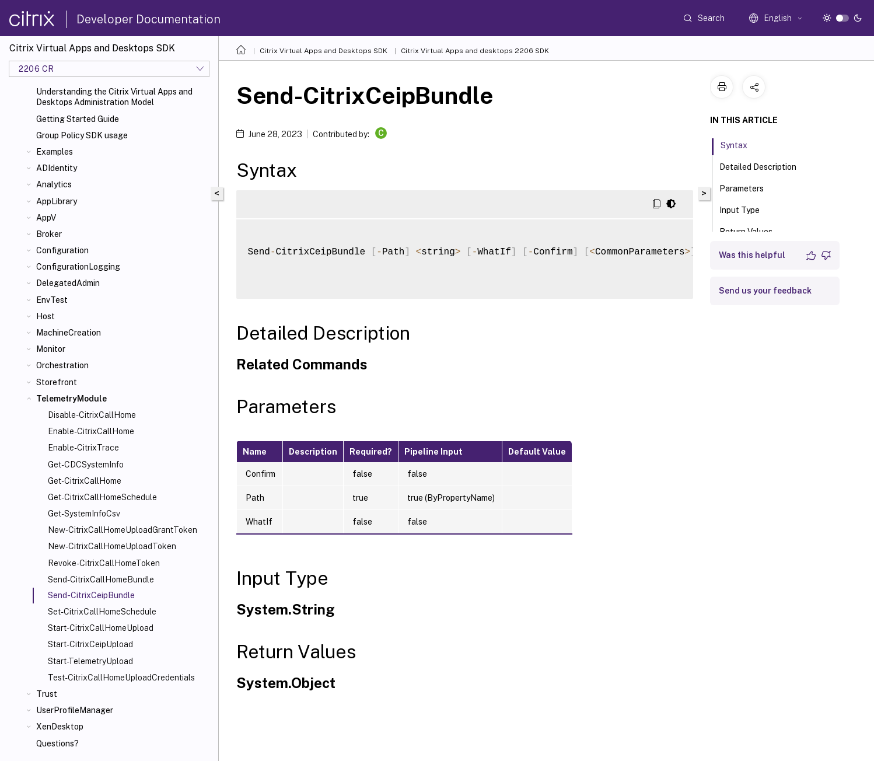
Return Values (752, 230)
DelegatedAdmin (68, 283)
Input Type (745, 209)
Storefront (56, 382)
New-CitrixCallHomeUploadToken (112, 546)
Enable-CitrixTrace (83, 447)
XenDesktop (59, 726)
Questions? (57, 743)
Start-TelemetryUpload (90, 661)
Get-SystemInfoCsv (84, 513)
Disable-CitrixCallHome (92, 415)
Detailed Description (764, 166)
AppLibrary (56, 201)
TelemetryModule (71, 398)
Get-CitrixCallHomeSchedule (102, 497)
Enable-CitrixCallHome (91, 431)
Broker (49, 234)
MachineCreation (68, 332)
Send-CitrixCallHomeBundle (101, 579)
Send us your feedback (765, 290)
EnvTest (52, 300)
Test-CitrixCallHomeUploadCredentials (121, 677)
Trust (46, 694)
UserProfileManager (74, 710)
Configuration (62, 250)
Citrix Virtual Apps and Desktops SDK (323, 51)
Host (45, 316)
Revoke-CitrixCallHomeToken (104, 563)
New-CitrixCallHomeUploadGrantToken (122, 530)
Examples (54, 151)
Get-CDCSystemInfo (86, 464)
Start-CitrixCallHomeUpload (100, 628)
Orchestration (62, 365)
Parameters (748, 187)
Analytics (54, 184)
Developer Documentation (148, 19)
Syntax (740, 144)
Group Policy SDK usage (82, 135)
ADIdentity (56, 168)
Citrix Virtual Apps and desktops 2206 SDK (475, 51)
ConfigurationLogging (78, 266)
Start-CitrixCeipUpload (90, 644)
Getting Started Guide (77, 119)
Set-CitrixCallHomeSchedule (102, 611)
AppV (46, 217)
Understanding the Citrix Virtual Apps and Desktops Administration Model (114, 97)
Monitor (50, 349)
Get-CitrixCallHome (84, 481)
